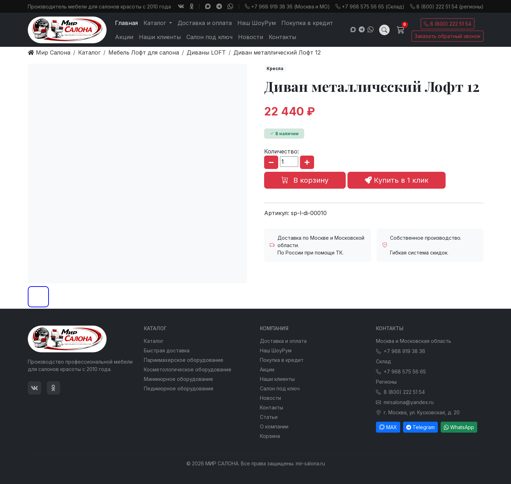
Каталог (154, 341)
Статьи (268, 417)
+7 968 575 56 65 (401, 372)
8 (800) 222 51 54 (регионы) (447, 7)
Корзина (270, 436)
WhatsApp (459, 427)
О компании (274, 426)
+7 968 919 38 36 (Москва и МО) (287, 7)
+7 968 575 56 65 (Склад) (370, 7)
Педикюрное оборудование (178, 388)
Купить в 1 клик (396, 180)
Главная (126, 22)
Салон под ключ (209, 36)
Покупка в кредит (307, 22)
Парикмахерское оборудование (183, 360)
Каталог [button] (155, 22)
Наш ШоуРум (256, 22)
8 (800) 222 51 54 (447, 23)
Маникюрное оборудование (178, 379)
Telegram (420, 427)
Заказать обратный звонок (447, 36)
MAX (388, 427)
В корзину (304, 180)
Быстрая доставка (167, 350)
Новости (250, 36)
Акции (124, 36)
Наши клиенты (160, 36)
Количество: (281, 151)
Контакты (282, 36)
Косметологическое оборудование (187, 369)
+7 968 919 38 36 (400, 351)
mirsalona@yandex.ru (405, 402)
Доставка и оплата (205, 22)
